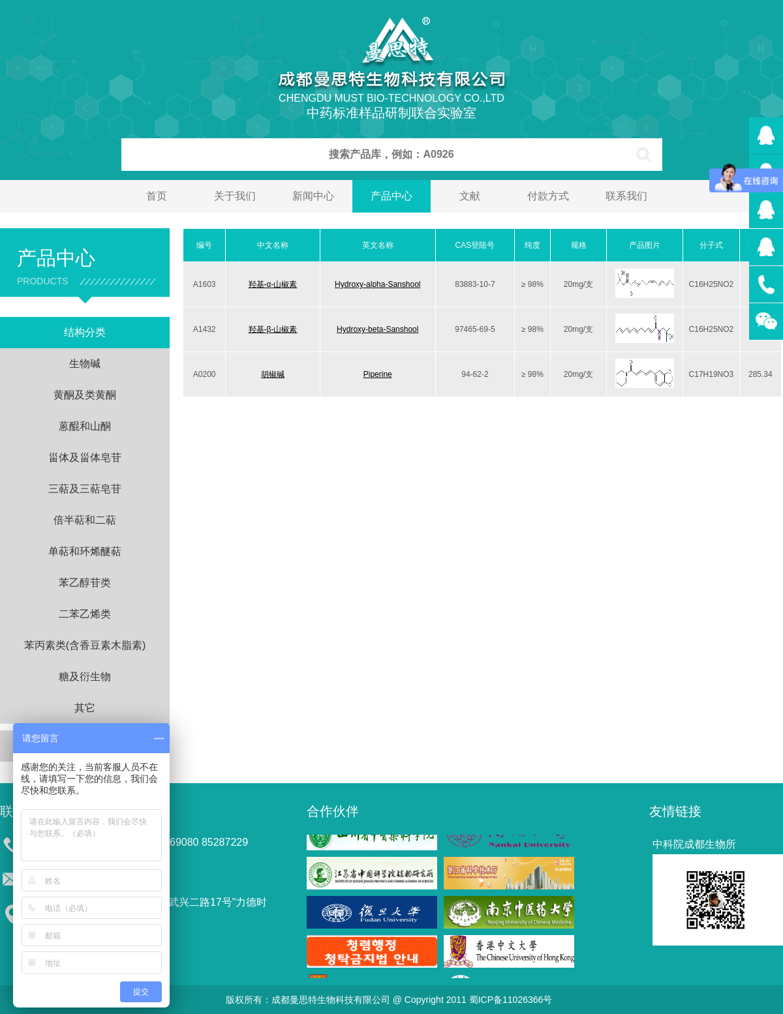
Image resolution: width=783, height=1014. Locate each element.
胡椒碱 (272, 374)
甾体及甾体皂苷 (84, 457)
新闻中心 (313, 195)
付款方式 (548, 195)
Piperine (377, 374)
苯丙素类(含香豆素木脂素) (85, 645)
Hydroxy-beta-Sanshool (377, 329)
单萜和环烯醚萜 (84, 551)
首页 (156, 195)
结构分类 (85, 332)
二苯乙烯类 (85, 613)
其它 (84, 707)
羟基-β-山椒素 (273, 329)
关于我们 (235, 195)
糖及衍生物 (85, 676)
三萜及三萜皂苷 (84, 488)
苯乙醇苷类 (85, 582)
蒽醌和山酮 (85, 426)
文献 (469, 195)
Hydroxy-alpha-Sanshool (377, 284)
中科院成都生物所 (694, 844)
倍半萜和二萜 (85, 520)
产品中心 (391, 195)
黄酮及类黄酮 (85, 394)
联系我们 (626, 195)
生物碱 (84, 363)
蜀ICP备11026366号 (511, 999)
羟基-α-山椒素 (273, 284)
